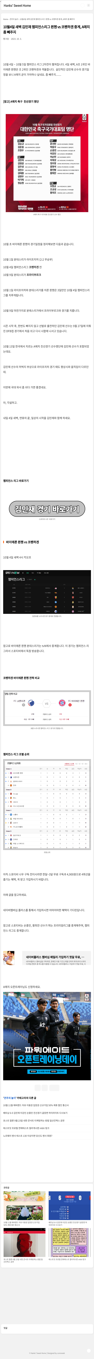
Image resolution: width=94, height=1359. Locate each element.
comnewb (61, 1353)
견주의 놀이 (10, 1098)
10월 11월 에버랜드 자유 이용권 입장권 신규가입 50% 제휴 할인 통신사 (36, 1105)
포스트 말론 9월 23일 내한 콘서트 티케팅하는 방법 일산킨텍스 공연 (33, 1120)
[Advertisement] (47, 441)
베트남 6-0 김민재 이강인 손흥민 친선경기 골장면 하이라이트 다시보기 (35, 1113)
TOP (89, 1351)
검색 (82, 5)
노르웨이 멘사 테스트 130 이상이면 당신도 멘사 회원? (27, 1135)
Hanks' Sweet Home (17, 5)
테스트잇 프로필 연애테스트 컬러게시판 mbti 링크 (26, 1128)
